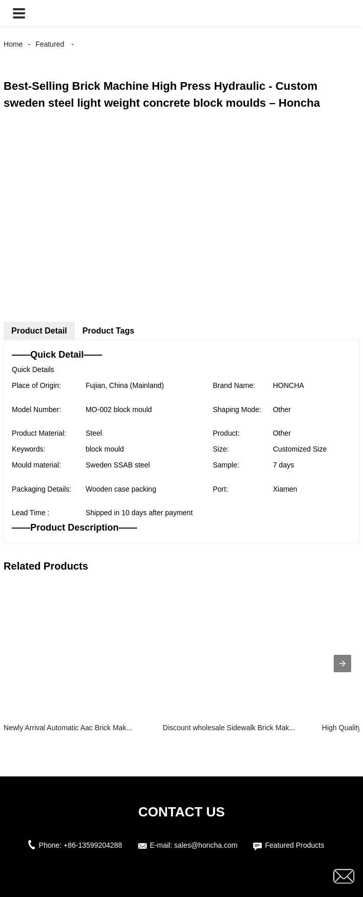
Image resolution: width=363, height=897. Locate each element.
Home (13, 44)
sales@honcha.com (205, 845)
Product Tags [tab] (109, 330)
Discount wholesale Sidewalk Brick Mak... (229, 728)
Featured (49, 44)
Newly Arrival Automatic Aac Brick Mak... (68, 728)
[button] (19, 13)
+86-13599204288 (93, 845)
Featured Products (294, 845)
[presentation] (342, 663)
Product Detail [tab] (39, 330)
